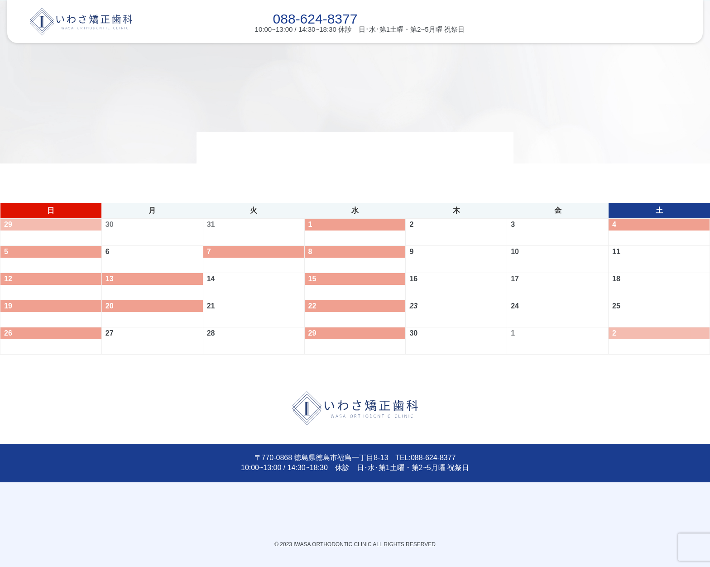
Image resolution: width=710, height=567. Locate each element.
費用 (475, 46)
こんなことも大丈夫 (314, 46)
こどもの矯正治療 (74, 46)
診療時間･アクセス (635, 46)
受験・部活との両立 (155, 46)
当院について (555, 46)
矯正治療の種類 (395, 46)
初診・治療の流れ (235, 46)
